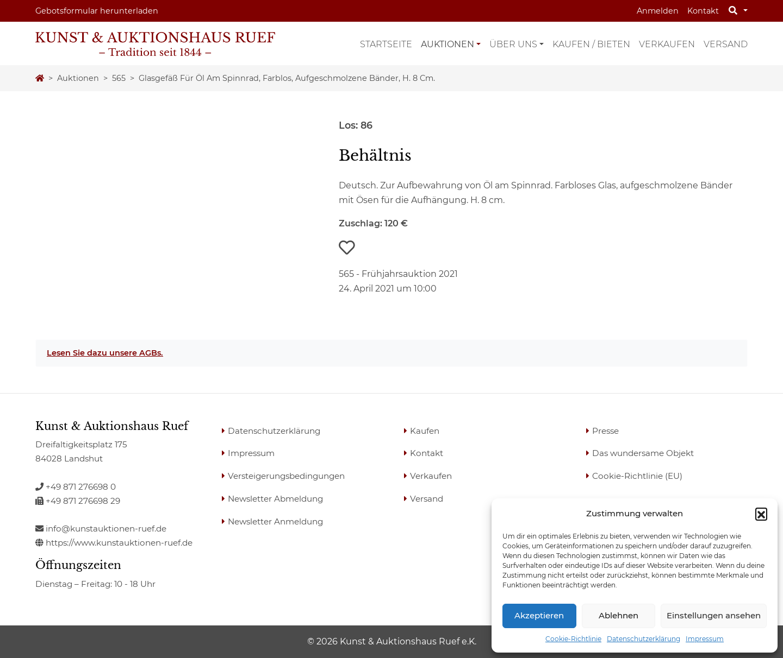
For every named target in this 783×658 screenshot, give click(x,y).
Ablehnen (618, 615)
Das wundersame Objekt (643, 453)
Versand (726, 44)
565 (119, 78)
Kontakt (703, 11)
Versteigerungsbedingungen (286, 476)
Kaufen (424, 431)
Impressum (705, 639)
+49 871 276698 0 (75, 487)
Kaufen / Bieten (591, 44)
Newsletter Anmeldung (275, 521)
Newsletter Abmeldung (275, 498)
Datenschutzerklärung (643, 639)
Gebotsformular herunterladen (96, 11)
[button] (761, 513)
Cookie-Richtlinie (573, 639)
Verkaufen (667, 44)
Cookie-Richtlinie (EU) (637, 476)
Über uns (513, 44)
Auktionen (447, 44)
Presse (605, 431)
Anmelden (658, 11)
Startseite (386, 44)
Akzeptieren (539, 615)
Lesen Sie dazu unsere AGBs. (105, 353)
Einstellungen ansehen (714, 615)
